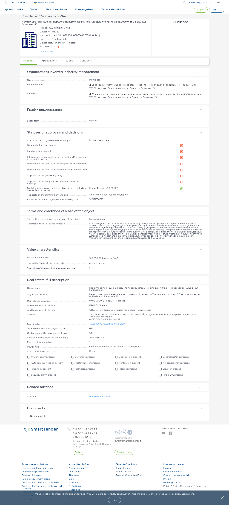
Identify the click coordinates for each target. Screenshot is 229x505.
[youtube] (163, 434)
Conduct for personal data (177, 475)
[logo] (41, 429)
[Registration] (216, 10)
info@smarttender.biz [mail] (127, 441)
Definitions (75, 486)
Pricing (167, 479)
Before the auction (99, 397)
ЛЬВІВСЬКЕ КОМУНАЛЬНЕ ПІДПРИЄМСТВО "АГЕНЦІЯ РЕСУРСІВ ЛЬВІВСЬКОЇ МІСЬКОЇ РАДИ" (143, 85)
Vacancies (74, 490)
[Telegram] (129, 433)
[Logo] (14, 9)
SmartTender (123, 468)
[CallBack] (78, 452)
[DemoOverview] (124, 452)
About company (77, 468)
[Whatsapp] (123, 434)
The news (74, 475)
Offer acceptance (172, 472)
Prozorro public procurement (38, 468)
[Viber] (117, 433)
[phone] (85, 429)
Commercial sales (31, 475)
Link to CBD (46, 52)
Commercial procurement (36, 472)
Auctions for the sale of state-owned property (42, 487)
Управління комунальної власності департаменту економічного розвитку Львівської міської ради (145, 94)
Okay (114, 500)
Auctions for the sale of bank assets (41, 483)
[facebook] (170, 434)
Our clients (75, 472)
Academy (74, 483)
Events (167, 468)
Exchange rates (171, 483)
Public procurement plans (36, 479)
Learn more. (188, 494)
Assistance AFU (44, 3)
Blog (71, 479)
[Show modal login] (200, 10)
